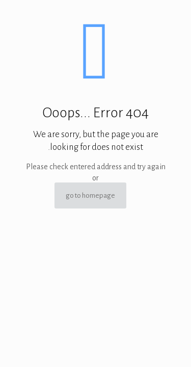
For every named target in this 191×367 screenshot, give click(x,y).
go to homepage (90, 195)
